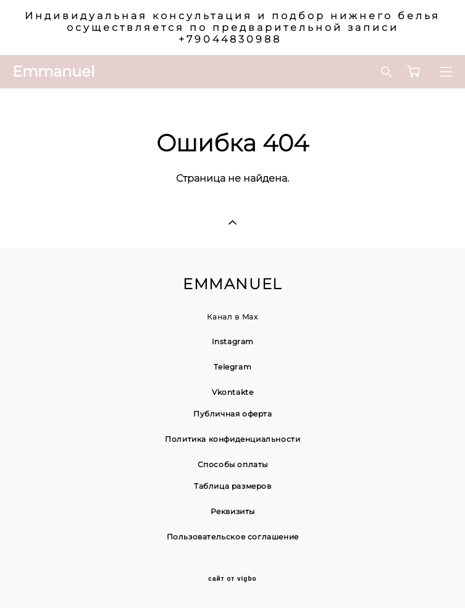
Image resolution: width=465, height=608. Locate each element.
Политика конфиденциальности (232, 439)
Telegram (232, 366)
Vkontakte (232, 392)
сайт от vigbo (232, 579)
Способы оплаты (233, 464)
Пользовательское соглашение (233, 536)
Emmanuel (53, 71)
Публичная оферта (232, 413)
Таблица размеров (233, 486)
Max (250, 316)
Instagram (233, 341)
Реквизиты (233, 511)
